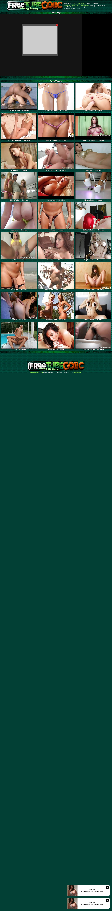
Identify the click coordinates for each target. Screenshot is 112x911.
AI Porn (86, 5)
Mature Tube (67, 5)
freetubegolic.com (36, 372)
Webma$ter (77, 372)
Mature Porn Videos (78, 5)
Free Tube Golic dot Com (78, 4)
